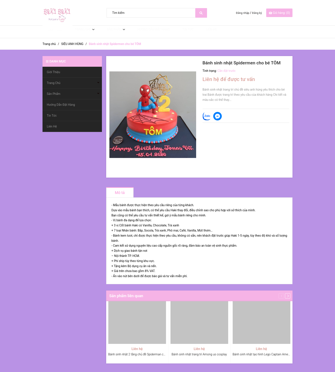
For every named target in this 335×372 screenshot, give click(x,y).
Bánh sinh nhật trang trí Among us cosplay (199, 354)
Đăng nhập (242, 12)
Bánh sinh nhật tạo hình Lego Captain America (263, 354)
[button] (287, 295)
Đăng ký (257, 12)
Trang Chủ (79, 31)
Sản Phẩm (109, 31)
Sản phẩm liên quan (126, 296)
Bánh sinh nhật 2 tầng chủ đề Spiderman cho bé (139, 354)
